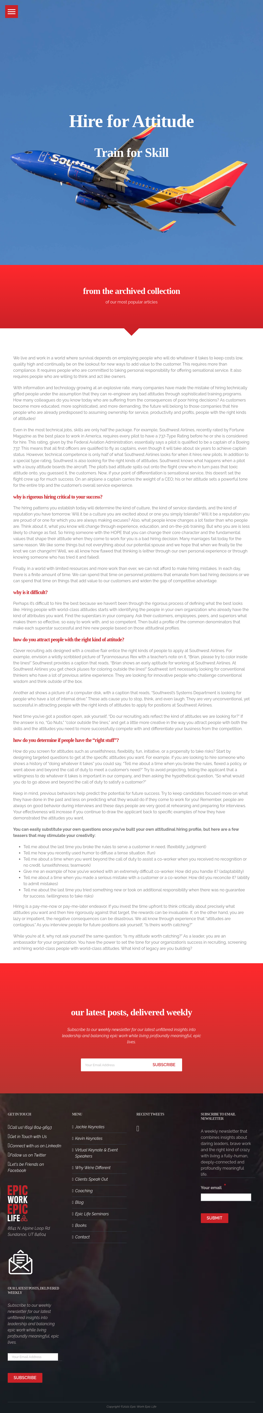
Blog (79, 1202)
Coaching (84, 1190)
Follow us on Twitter (27, 1155)
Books (81, 1225)
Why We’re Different (93, 1167)
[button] (11, 11)
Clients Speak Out (91, 1179)
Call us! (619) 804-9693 (30, 1127)
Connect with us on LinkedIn (34, 1145)
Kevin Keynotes (88, 1138)
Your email (213, 1186)
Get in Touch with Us (27, 1136)
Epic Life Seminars (92, 1213)
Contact (82, 1237)
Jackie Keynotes (90, 1126)
